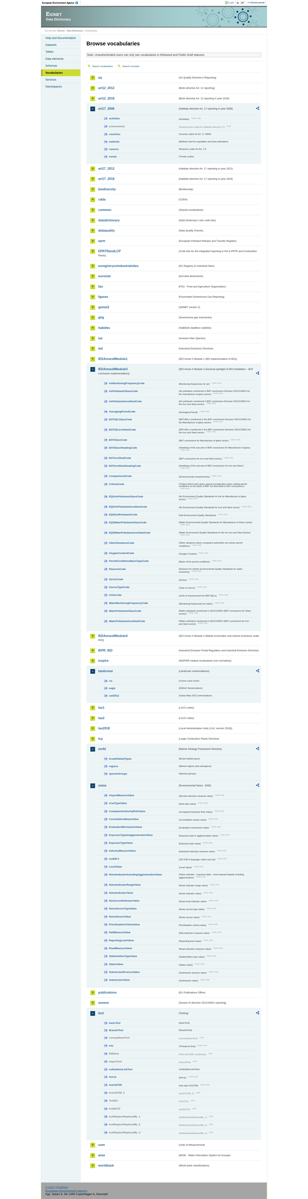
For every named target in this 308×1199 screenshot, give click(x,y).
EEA (61, 3)
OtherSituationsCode (121, 542)
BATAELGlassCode (120, 419)
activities (114, 118)
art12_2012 (106, 88)
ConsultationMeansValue (124, 819)
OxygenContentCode (121, 553)
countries (114, 134)
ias (100, 338)
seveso (103, 1002)
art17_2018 (106, 178)
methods (114, 141)
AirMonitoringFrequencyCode (127, 383)
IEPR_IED (105, 650)
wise (101, 1155)
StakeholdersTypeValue (123, 956)
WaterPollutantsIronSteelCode (127, 621)
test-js (112, 1076)
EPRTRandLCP (109, 251)
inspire (103, 660)
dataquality (106, 230)
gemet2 (103, 307)
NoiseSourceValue (120, 916)
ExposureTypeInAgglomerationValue (131, 835)
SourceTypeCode (119, 587)
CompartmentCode (120, 476)
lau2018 (104, 728)
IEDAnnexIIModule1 (112, 359)
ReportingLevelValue (121, 940)
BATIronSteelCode (120, 457)
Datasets (51, 44)
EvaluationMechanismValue (125, 826)
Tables (49, 51)
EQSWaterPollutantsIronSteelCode (129, 532)
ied (100, 348)
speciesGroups (118, 773)
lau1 (101, 707)
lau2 (101, 718)
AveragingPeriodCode (122, 411)
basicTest (114, 1022)
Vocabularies (54, 72)
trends (113, 156)
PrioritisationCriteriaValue (124, 924)
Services (50, 79)
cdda (101, 199)
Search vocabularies (102, 66)
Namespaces (53, 86)
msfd (102, 749)
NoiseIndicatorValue (121, 892)
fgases (103, 296)
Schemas (51, 65)
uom (101, 1145)
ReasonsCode (117, 569)
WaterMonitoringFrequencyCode (128, 603)
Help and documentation (60, 38)
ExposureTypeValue (121, 842)
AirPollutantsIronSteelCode (125, 401)
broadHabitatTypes (120, 758)
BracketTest (116, 1030)
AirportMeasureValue (121, 795)
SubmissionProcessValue (124, 972)
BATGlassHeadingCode (123, 447)
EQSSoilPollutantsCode (123, 514)
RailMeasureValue (119, 932)
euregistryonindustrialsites (118, 266)
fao (100, 286)
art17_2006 (106, 108)
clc (111, 680)
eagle (112, 688)
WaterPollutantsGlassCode (125, 610)
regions (113, 766)
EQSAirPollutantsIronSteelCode (128, 506)
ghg (101, 317)
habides (104, 327)
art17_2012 (106, 168)
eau (111, 1045)
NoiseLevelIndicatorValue (124, 900)
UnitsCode (115, 595)
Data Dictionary (74, 30)
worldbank (106, 1165)
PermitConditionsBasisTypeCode (129, 560)
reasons (114, 149)
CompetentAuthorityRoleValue (127, 811)
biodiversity (107, 189)
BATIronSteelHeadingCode (125, 465)
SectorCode (116, 579)
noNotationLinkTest (120, 1069)
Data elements (54, 58)
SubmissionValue (119, 979)
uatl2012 (114, 695)
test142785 (115, 1084)
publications (107, 992)
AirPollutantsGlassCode (123, 391)
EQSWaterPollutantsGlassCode (128, 522)
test (101, 1013)
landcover (105, 671)
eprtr (101, 241)
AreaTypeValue (118, 803)
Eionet (61, 30)
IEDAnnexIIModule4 (112, 636)
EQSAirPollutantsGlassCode (126, 496)
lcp (100, 738)
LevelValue (115, 866)
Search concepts (130, 66)
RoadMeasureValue (120, 948)
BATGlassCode (118, 439)
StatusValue (116, 964)
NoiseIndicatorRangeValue (125, 884)
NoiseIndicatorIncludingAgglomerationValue (135, 874)
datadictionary (109, 220)
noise (102, 785)
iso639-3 (114, 858)
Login (231, 2)
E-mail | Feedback (56, 1187)
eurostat (104, 276)
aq (100, 77)
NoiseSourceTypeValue (123, 908)
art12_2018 (106, 98)
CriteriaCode (116, 484)
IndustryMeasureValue (122, 850)
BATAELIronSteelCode (122, 429)
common (104, 210)
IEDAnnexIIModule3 (112, 369)
